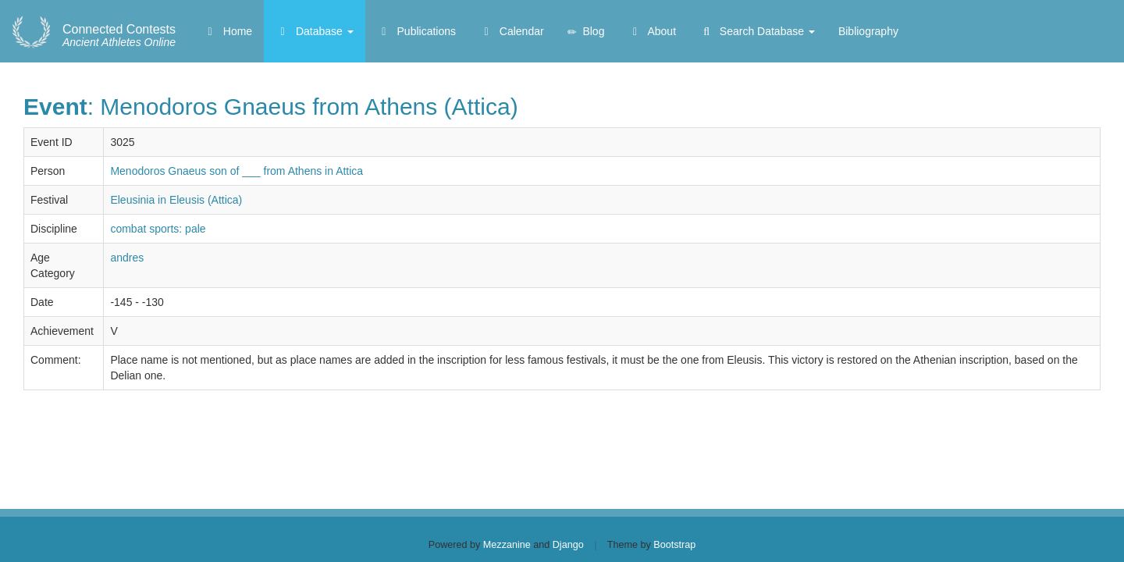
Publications (416, 31)
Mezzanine (507, 544)
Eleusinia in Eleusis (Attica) (176, 200)
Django (568, 544)
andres (127, 257)
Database (315, 31)
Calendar (511, 31)
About (652, 31)
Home (227, 31)
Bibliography (868, 31)
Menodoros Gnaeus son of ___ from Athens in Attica (236, 171)
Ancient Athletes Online (119, 35)
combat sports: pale (157, 228)
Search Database (757, 31)
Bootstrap (674, 544)
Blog (586, 31)
